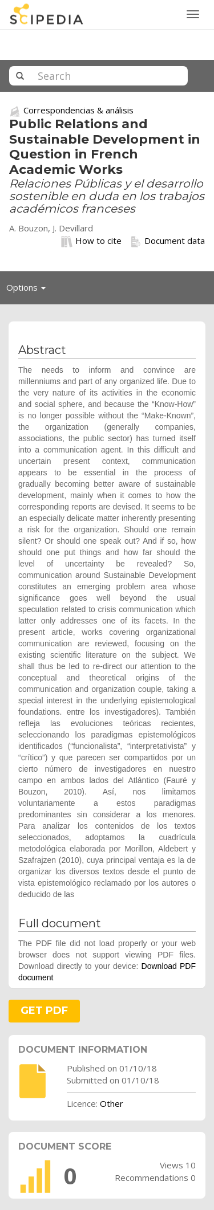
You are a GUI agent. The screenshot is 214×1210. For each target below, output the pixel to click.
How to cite (91, 241)
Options (29, 290)
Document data (167, 241)
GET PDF (44, 1010)
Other (111, 1103)
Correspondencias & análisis (78, 110)
